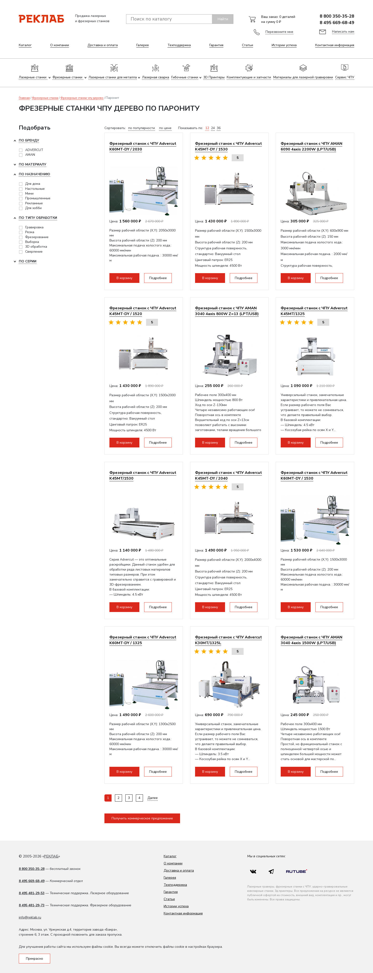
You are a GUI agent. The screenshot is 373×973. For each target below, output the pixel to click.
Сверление (34, 251)
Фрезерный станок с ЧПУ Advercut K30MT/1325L (228, 640)
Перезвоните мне (279, 32)
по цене (165, 128)
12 (207, 128)
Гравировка (34, 227)
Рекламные (34, 203)
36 (219, 128)
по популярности (141, 128)
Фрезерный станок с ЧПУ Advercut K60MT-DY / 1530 (314, 475)
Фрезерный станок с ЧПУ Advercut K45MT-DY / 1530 (228, 146)
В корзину (124, 278)
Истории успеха (284, 45)
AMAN (30, 154)
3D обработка (36, 246)
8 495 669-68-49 (337, 22)
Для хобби (33, 208)
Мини (29, 193)
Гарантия (216, 45)
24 (213, 128)
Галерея (142, 45)
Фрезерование (37, 237)
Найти (222, 19)
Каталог (25, 45)
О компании (59, 45)
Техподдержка (179, 45)
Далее (152, 798)
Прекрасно (34, 958)
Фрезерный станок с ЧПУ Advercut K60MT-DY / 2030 (142, 146)
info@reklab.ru (30, 917)
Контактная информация (334, 45)
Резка (29, 232)
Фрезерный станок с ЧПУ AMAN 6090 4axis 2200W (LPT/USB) (311, 146)
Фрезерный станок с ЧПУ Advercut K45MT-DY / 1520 (142, 310)
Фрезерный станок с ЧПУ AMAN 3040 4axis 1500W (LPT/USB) (311, 640)
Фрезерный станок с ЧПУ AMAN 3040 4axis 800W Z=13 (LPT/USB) (227, 310)
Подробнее (158, 278)
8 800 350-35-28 (337, 16)
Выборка (32, 242)
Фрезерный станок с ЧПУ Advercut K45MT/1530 (142, 475)
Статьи (247, 45)
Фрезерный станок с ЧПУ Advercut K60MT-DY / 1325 (142, 640)
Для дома (32, 183)
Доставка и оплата (103, 45)
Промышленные (37, 198)
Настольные (35, 188)
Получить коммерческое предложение (142, 818)
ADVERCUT (34, 150)
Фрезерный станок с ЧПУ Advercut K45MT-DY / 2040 (228, 475)
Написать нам (343, 31)
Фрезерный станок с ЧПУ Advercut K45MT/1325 (314, 310)
